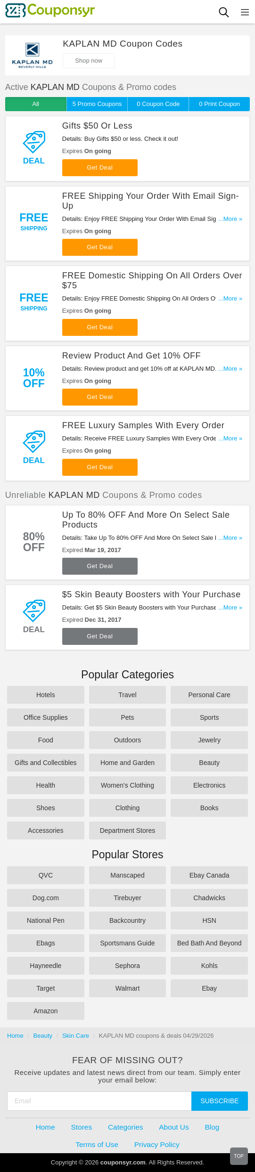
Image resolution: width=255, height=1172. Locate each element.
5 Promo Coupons (97, 103)
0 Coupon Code (158, 103)
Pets (127, 717)
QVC (46, 875)
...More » (230, 218)
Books (209, 808)
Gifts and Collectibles (46, 762)
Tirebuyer (127, 898)
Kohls (209, 965)
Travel (127, 695)
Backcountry (127, 920)
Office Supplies (46, 717)
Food (45, 740)
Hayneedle (45, 965)
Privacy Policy (157, 1144)
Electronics (209, 785)
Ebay (209, 988)
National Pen (46, 920)
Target (45, 988)
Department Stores (128, 830)
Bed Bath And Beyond (209, 943)
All (36, 103)
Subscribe (220, 1101)
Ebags (45, 943)
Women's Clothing (127, 785)
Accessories (45, 830)
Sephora (127, 965)
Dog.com (46, 898)
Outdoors (127, 740)
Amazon (45, 1011)
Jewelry (209, 740)
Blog (212, 1127)
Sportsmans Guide (127, 943)
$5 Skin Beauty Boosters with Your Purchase (151, 594)
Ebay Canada (209, 875)
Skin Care (75, 1035)
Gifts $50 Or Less (97, 125)
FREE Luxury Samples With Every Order (143, 425)
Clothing (127, 808)
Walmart (127, 988)
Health (45, 785)
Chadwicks (209, 898)
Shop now (88, 60)
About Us (174, 1127)
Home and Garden (127, 762)
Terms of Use (96, 1144)
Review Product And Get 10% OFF (131, 355)
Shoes (45, 808)
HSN (209, 920)
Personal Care (209, 695)
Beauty (209, 762)
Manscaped (127, 875)
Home (15, 1035)
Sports (209, 717)
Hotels (45, 695)
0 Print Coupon (219, 103)
